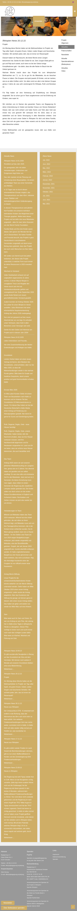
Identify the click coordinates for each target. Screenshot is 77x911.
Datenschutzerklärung (59, 857)
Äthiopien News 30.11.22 (13, 703)
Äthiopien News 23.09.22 (13, 767)
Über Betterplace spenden (14, 908)
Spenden (62, 21)
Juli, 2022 (46, 160)
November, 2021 (49, 188)
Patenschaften (66, 51)
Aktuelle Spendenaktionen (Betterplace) (67, 61)
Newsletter (8, 903)
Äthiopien (38, 21)
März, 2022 (47, 172)
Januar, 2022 (47, 180)
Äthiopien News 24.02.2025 (14, 337)
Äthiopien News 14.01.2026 (14, 161)
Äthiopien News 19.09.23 (13, 651)
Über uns (26, 21)
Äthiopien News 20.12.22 (13, 674)
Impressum (56, 854)
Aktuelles (64, 47)
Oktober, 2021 (48, 192)
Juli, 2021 (46, 196)
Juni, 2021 (46, 200)
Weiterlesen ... (9, 669)
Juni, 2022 (46, 164)
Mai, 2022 (46, 168)
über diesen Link (39, 860)
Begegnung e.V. (13, 21)
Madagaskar (51, 21)
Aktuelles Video (64, 69)
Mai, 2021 (46, 204)
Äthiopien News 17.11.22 (13, 739)
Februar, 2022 (48, 176)
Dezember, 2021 (49, 184)
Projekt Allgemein (64, 41)
